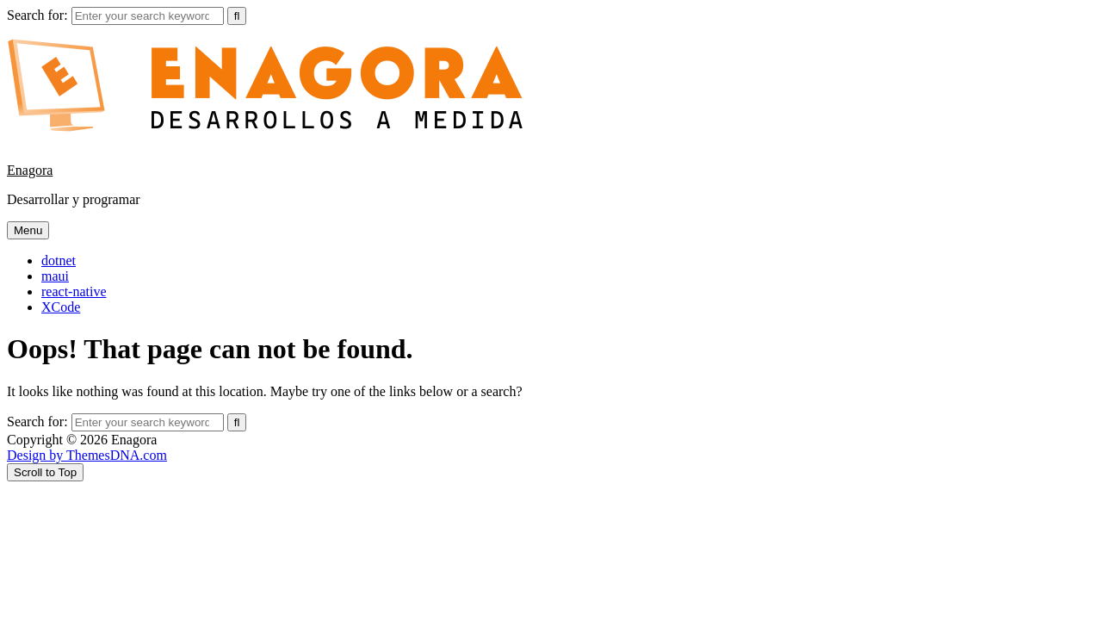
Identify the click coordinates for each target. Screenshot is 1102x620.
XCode (60, 307)
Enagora (30, 170)
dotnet (58, 260)
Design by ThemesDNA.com (87, 455)
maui (55, 276)
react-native (74, 291)
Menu (28, 230)
